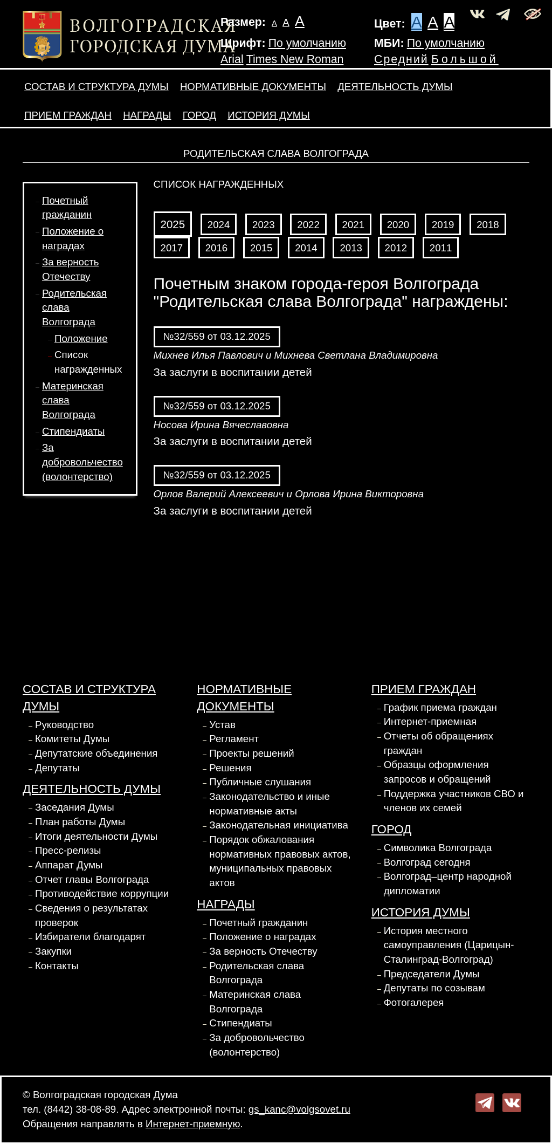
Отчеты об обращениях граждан (438, 743)
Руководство (64, 724)
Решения (230, 767)
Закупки (53, 951)
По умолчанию (307, 43)
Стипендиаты (73, 431)
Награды (147, 115)
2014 (306, 248)
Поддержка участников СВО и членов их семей (454, 801)
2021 (353, 224)
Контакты (57, 965)
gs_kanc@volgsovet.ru (299, 1109)
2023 (263, 224)
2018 (488, 224)
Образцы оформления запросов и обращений (437, 772)
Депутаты (57, 767)
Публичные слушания (260, 781)
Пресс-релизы (68, 850)
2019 (443, 224)
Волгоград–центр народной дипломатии (448, 883)
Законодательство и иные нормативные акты (269, 804)
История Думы (268, 115)
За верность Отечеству (263, 951)
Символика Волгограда (438, 847)
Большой (465, 59)
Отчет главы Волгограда (92, 879)
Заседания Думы (74, 807)
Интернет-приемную (193, 1123)
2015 (261, 248)
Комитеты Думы (72, 738)
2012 (396, 248)
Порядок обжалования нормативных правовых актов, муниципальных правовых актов (279, 861)
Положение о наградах (262, 936)
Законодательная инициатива (278, 825)
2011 (441, 248)
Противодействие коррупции (102, 893)
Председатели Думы (432, 973)
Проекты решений (251, 753)
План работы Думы (80, 821)
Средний (401, 59)
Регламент (234, 738)
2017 (172, 248)
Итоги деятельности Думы (96, 836)
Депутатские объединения (96, 753)
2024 (219, 224)
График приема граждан (440, 707)
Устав (222, 724)
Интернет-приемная (430, 721)
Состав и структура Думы (96, 86)
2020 (398, 224)
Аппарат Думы (69, 865)
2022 (308, 224)
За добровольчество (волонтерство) (82, 462)
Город (199, 115)
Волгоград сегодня (427, 862)
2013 (351, 248)
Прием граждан (68, 115)
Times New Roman (295, 59)
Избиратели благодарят (90, 936)
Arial (232, 59)
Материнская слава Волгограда (255, 1002)
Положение (81, 338)
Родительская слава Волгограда (256, 973)
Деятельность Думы (394, 86)
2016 (216, 248)
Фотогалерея (414, 1002)
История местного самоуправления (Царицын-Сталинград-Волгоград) (449, 945)
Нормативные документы (253, 86)
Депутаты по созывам (434, 988)
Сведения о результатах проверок (91, 915)
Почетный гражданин (258, 922)
